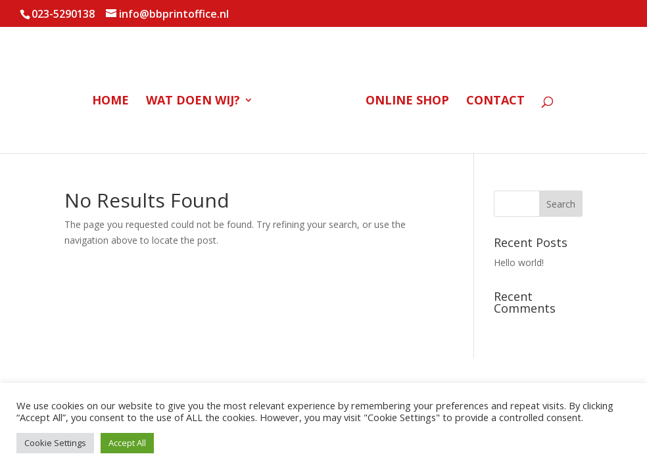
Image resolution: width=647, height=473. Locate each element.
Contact (495, 101)
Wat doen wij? (193, 101)
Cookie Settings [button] (55, 443)
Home (110, 101)
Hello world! (519, 262)
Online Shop (407, 101)
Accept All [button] (127, 443)
